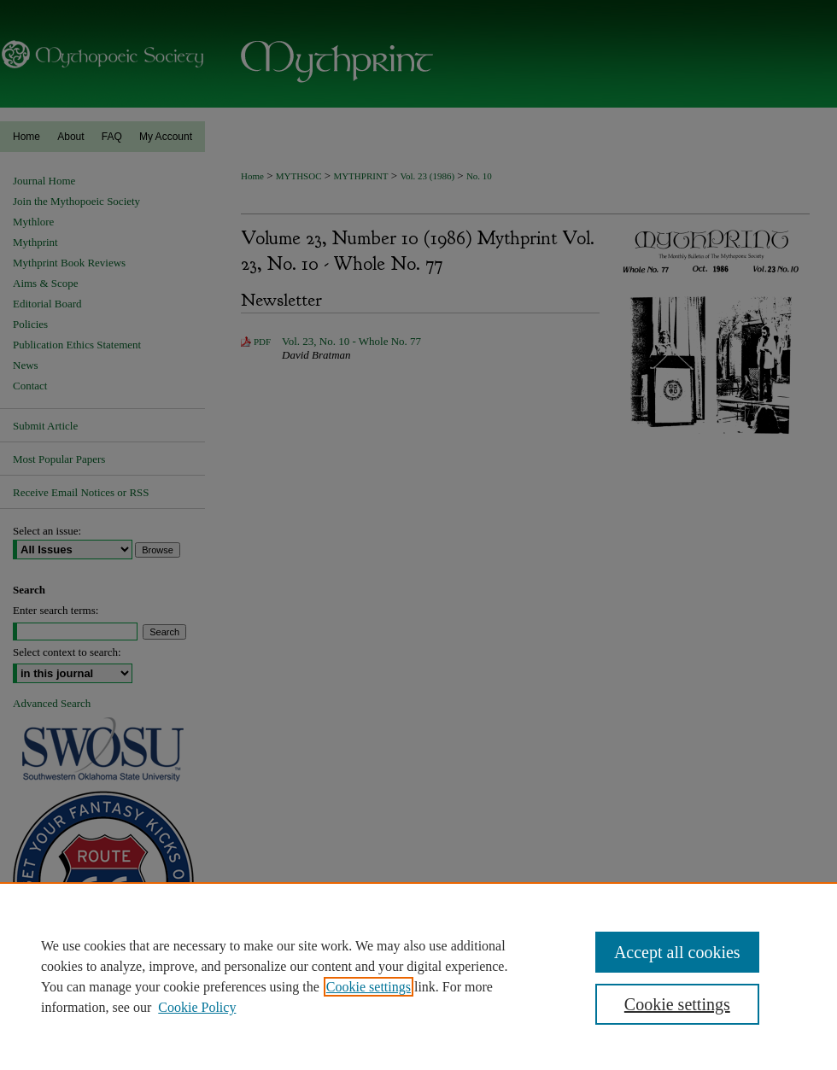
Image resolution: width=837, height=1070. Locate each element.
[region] (418, 976)
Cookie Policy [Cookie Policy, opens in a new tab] (197, 1007)
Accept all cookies (677, 952)
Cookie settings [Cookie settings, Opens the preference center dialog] (677, 1004)
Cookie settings (368, 986)
